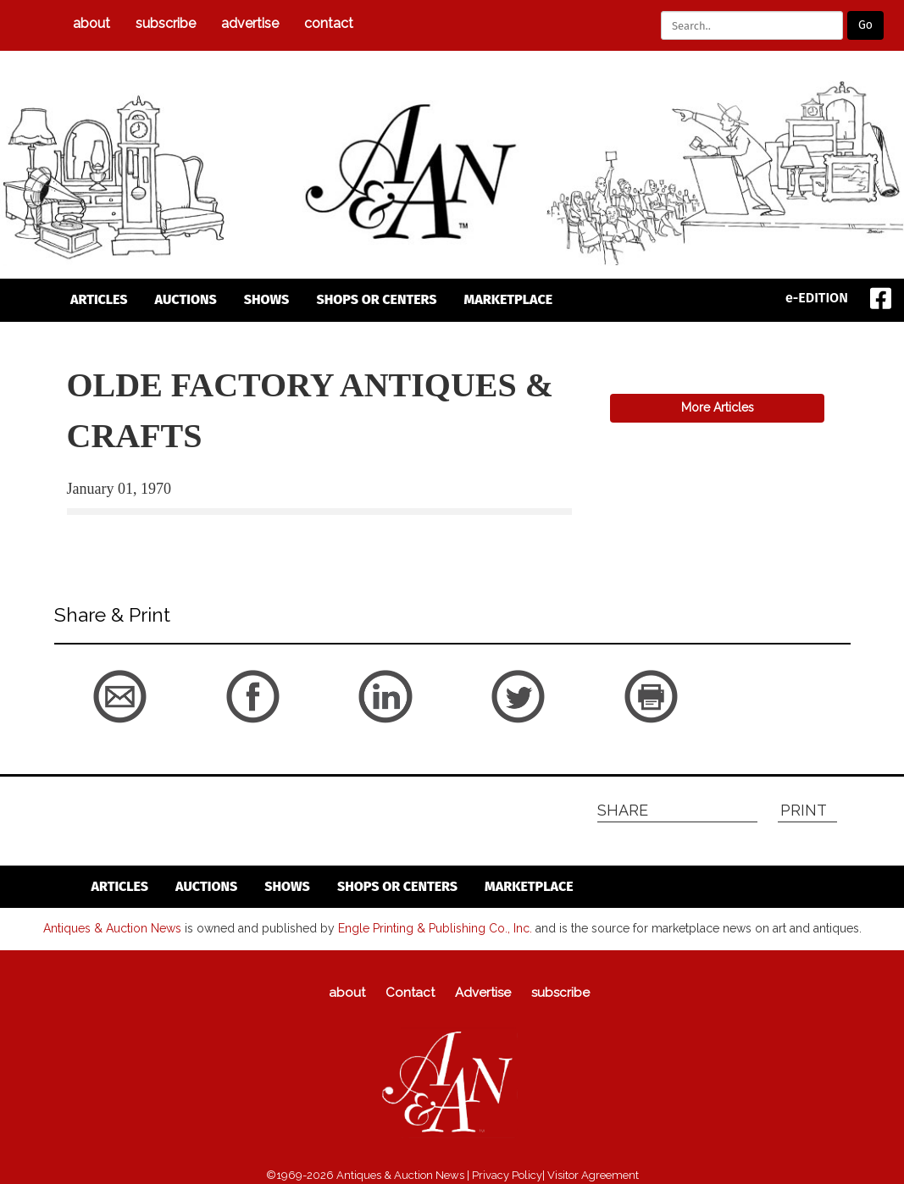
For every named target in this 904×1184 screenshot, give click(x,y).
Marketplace (508, 299)
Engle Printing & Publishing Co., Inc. (435, 928)
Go (865, 25)
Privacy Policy (507, 1175)
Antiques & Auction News (112, 928)
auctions (186, 299)
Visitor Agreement (593, 1175)
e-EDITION (816, 298)
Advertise (250, 23)
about (91, 23)
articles (99, 299)
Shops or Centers (376, 299)
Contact (328, 23)
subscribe (166, 23)
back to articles (108, 535)
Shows (267, 299)
